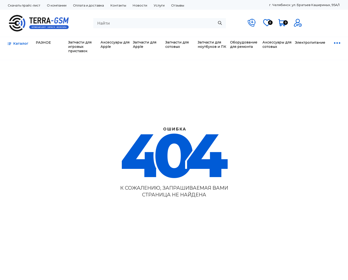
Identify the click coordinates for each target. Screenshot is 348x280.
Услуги (159, 5)
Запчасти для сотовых (177, 44)
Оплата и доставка (88, 5)
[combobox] (159, 23)
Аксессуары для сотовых (276, 44)
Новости (140, 5)
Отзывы (177, 5)
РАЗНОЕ (43, 42)
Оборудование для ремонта (243, 44)
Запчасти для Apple (144, 44)
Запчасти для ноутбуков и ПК (212, 44)
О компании (56, 5)
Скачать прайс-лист (24, 5)
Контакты (118, 5)
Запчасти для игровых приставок (80, 46)
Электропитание (310, 42)
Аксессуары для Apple (115, 44)
